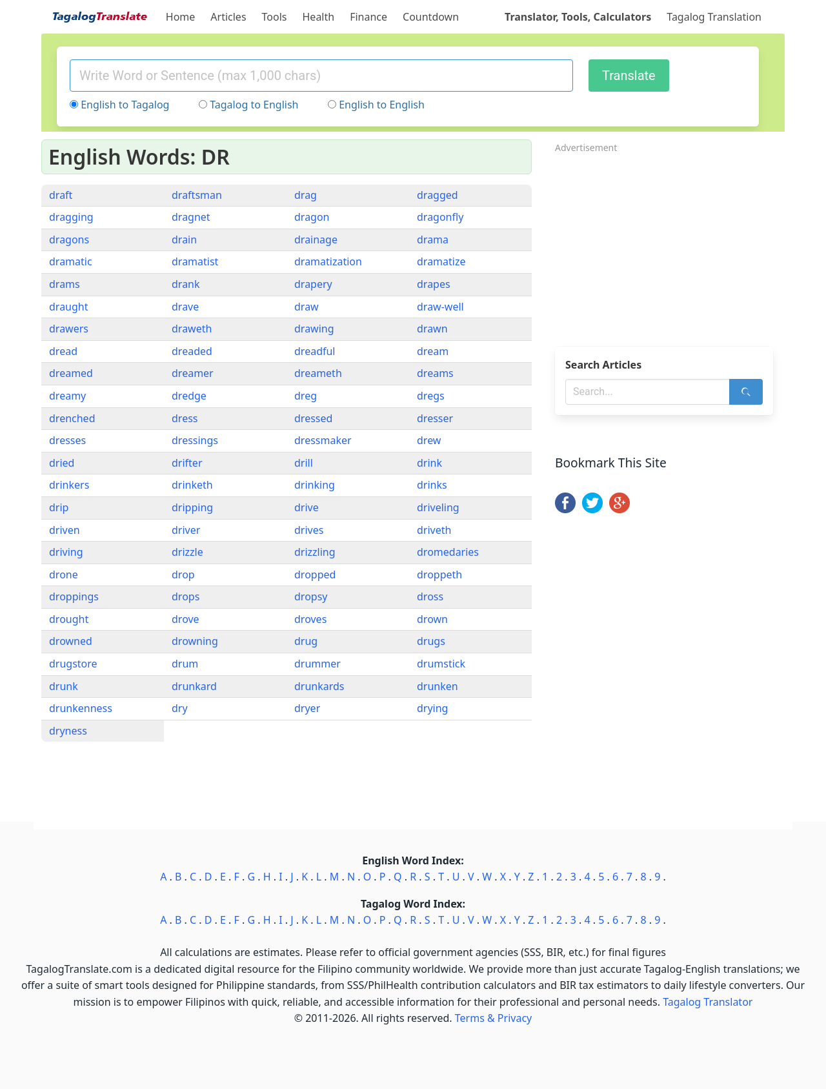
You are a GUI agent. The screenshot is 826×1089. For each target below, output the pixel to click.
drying (432, 708)
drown (432, 619)
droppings (74, 596)
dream (432, 351)
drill (303, 463)
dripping (192, 507)
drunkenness (80, 708)
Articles (228, 17)
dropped (315, 574)
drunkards (319, 686)
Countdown (431, 17)
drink (429, 463)
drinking (314, 485)
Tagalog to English (254, 104)
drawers (68, 328)
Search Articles (603, 365)
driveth (434, 530)
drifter (187, 463)
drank (186, 284)
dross (430, 596)
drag (305, 195)
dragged (437, 195)
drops (185, 596)
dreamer (193, 373)
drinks (432, 485)
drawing (314, 328)
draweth (192, 328)
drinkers (69, 485)
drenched (72, 418)
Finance (368, 17)
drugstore (73, 663)
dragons (69, 239)
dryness (68, 731)
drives (308, 530)
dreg (305, 396)
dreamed (71, 373)
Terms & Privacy (493, 1018)
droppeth (439, 574)
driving (66, 552)
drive (306, 507)
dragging (71, 217)
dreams (435, 373)
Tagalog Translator (707, 1002)
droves (310, 619)
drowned (70, 641)
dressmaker (323, 440)
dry (180, 708)
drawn (432, 328)
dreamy (67, 396)
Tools (274, 17)
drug (305, 641)
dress (184, 418)
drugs (431, 641)
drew (429, 440)
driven (64, 530)
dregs (431, 396)
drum (185, 663)
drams (64, 284)
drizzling (315, 552)
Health (319, 17)
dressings (195, 440)
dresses (67, 440)
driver (186, 530)
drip (58, 507)
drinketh (192, 485)
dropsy (310, 596)
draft (60, 195)
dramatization (328, 261)
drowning (195, 641)
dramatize (441, 261)
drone (63, 574)
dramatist (195, 261)
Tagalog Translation (714, 17)
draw (306, 307)
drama (432, 239)
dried (61, 463)
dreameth (318, 373)
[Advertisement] (670, 246)
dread (63, 351)
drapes (433, 284)
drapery (313, 284)
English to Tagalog (125, 104)
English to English (382, 104)
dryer (307, 708)
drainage (315, 239)
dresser (435, 418)
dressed (313, 418)
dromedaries (448, 552)
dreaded (192, 351)
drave (185, 307)
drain (184, 239)
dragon (312, 217)
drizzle (187, 552)
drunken (437, 686)
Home (181, 17)
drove (185, 619)
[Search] (746, 392)
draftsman (197, 195)
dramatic (70, 261)
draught (68, 307)
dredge (189, 396)
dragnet (191, 217)
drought (68, 619)
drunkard (194, 686)
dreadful (315, 351)
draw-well (440, 307)
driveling (438, 507)
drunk (63, 686)
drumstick (441, 663)
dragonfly (440, 217)
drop (183, 574)
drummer (317, 663)
